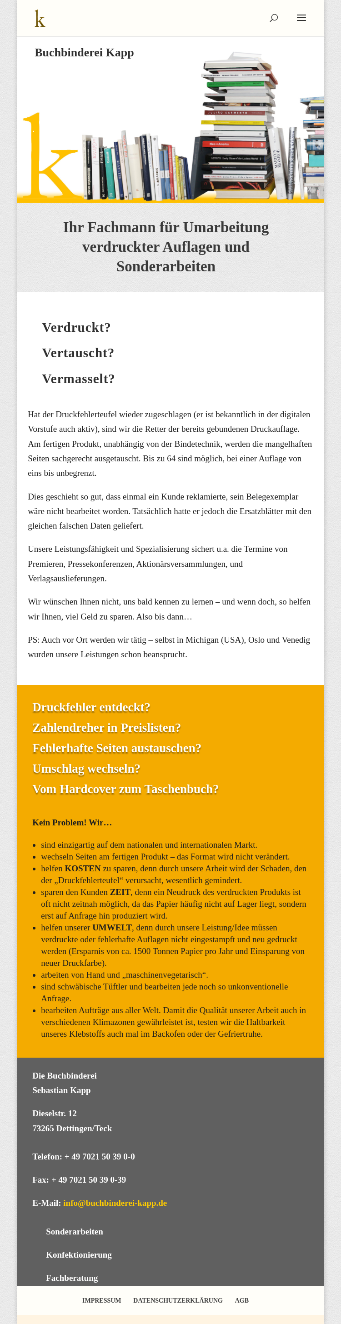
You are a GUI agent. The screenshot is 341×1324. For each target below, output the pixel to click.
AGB (242, 1300)
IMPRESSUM (101, 1300)
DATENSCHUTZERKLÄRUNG (178, 1300)
